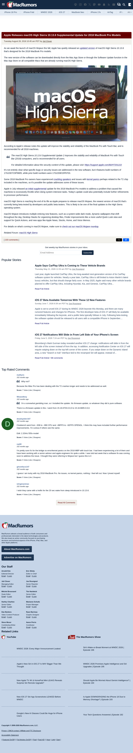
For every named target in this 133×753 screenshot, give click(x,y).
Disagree (36, 390)
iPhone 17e (96, 12)
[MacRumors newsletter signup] (113, 4)
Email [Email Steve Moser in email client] (4, 627)
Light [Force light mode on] (53, 740)
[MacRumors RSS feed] (108, 4)
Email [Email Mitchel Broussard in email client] (4, 596)
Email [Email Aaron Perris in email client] (28, 627)
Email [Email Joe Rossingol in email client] (28, 586)
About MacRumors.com (16, 548)
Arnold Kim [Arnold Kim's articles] (6, 570)
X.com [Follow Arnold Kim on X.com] (9, 575)
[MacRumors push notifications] (104, 4)
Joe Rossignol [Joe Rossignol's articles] (32, 581)
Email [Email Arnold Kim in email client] (4, 575)
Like (30, 390)
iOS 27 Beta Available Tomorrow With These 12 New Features (72, 300)
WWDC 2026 (46, 12)
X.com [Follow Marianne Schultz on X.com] (34, 606)
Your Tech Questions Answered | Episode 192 (103, 714)
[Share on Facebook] (126, 239)
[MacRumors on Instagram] (80, 4)
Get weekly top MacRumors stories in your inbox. (66, 247)
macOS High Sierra (28, 233)
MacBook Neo (78, 12)
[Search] (125, 4)
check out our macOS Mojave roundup (80, 226)
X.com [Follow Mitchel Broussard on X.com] (9, 596)
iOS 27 (62, 12)
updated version (87, 48)
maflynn (20, 375)
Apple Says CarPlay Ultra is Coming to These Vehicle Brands (72, 265)
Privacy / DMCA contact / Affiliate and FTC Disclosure (21, 731)
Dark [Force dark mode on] (58, 740)
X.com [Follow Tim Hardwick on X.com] (34, 596)
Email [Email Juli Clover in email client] (4, 586)
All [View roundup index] (129, 12)
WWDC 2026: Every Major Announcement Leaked (39, 648)
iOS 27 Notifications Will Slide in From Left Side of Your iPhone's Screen (79, 334)
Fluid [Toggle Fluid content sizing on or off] (35, 740)
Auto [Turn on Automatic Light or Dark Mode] (48, 740)
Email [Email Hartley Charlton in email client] (4, 606)
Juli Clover (47, 41)
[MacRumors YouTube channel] (99, 4)
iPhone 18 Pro (10, 12)
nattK (19, 444)
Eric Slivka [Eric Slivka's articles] (30, 570)
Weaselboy (22, 397)
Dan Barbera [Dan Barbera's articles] (6, 611)
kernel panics (93, 179)
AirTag (110, 12)
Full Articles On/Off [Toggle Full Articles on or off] (24, 740)
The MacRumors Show (88, 636)
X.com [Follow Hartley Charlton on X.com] (9, 606)
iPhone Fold (29, 12)
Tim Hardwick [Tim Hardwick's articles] (31, 591)
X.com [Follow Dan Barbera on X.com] (9, 616)
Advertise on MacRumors (17, 557)
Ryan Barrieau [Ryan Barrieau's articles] (32, 611)
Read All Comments (66, 502)
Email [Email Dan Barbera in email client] (4, 616)
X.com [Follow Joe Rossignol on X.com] (34, 586)
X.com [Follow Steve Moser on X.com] (9, 627)
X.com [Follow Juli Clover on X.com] (9, 586)
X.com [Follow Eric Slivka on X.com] (34, 575)
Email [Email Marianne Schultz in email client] (28, 606)
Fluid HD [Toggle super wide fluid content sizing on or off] (41, 740)
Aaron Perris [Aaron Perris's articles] (31, 622)
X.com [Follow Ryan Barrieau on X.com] (34, 616)
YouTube (11, 636)
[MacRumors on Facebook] (85, 4)
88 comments (57, 358)
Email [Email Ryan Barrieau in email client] (28, 616)
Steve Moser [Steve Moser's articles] (6, 622)
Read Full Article (42, 289)
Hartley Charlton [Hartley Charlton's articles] (8, 601)
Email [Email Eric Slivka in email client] (28, 575)
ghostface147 (23, 467)
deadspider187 (23, 419)
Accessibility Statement (10, 735)
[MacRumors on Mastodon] (94, 4)
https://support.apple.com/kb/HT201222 (103, 165)
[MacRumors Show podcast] (75, 4)
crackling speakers (62, 179)
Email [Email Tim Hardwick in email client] (28, 596)
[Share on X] (119, 239)
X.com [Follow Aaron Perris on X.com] (34, 627)
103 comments (11, 240)
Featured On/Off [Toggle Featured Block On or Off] (8, 740)
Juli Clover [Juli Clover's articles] (6, 581)
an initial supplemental (35, 188)
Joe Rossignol (78, 269)
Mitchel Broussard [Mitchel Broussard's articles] (9, 591)
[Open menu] (3, 4)
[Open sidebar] (129, 5)
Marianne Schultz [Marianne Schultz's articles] (33, 601)
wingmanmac (23, 484)
